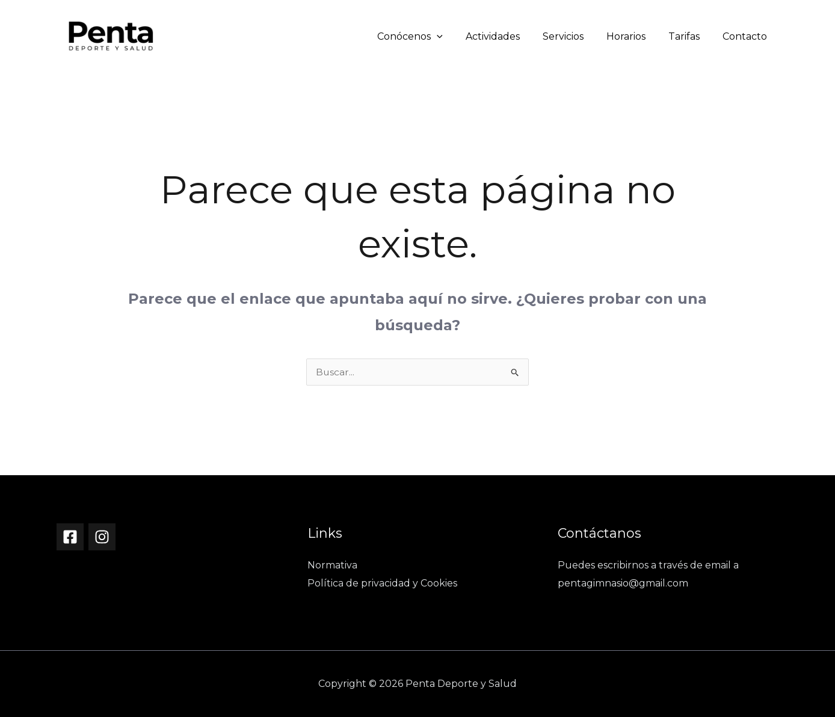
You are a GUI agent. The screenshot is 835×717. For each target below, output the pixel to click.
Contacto (746, 36)
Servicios (575, 36)
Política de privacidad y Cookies (382, 583)
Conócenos (430, 36)
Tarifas (689, 36)
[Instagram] (102, 536)
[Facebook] (70, 536)
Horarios (635, 36)
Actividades (509, 36)
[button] (457, 36)
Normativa (332, 565)
